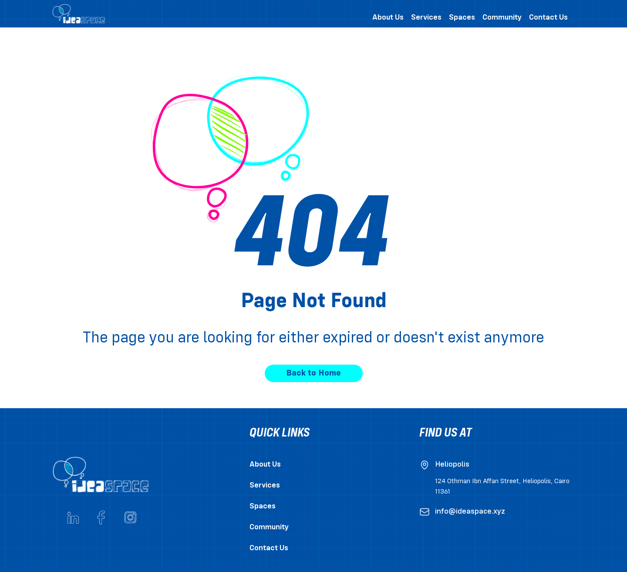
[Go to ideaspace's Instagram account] (130, 518)
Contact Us (268, 548)
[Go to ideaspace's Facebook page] (101, 518)
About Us (265, 464)
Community (269, 527)
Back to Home (313, 373)
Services (264, 485)
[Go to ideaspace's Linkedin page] (73, 518)
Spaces (262, 506)
